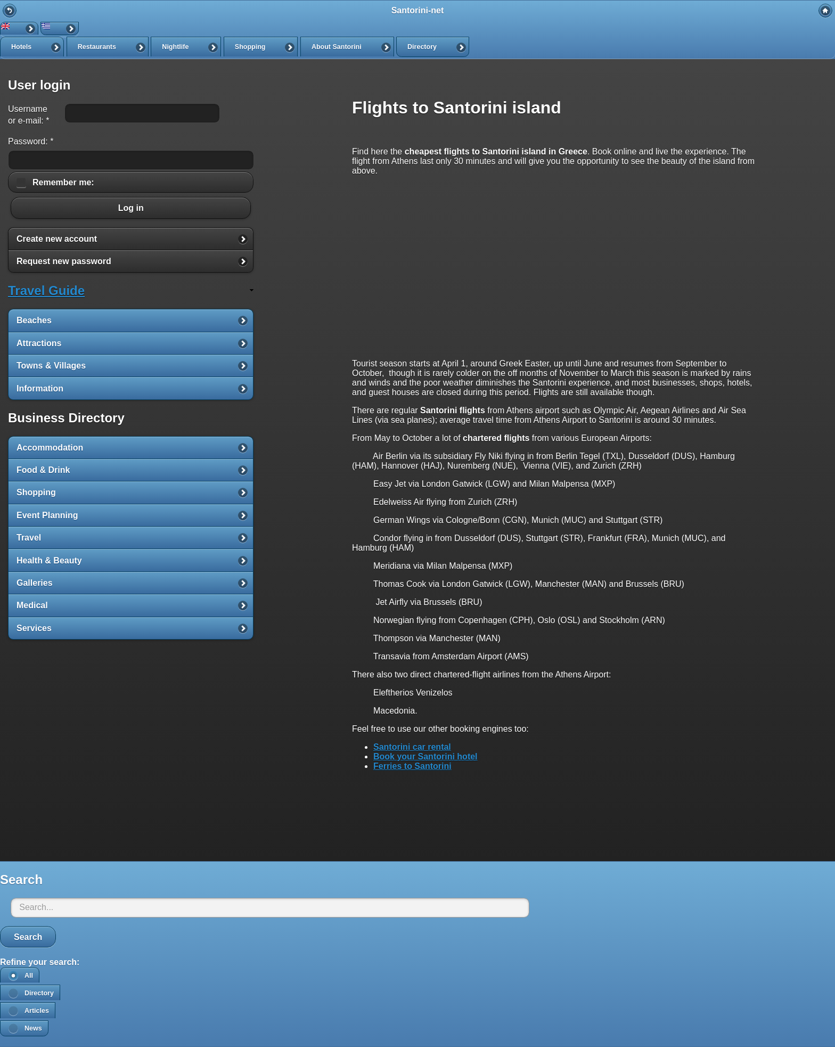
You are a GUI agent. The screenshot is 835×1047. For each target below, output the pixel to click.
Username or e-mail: (28, 114)
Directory (422, 47)
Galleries (35, 582)
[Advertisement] (556, 824)
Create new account (57, 238)
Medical (32, 605)
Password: (30, 141)
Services (34, 628)
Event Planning (47, 515)
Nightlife (175, 47)
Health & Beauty (49, 560)
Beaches (34, 320)
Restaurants (97, 47)
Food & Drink (43, 470)
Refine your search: (39, 962)
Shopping (250, 47)
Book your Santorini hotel (425, 756)
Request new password (64, 261)
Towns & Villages (51, 365)
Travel (29, 537)
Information (40, 388)
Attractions (39, 343)
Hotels (21, 47)
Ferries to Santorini (412, 766)
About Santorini (337, 47)
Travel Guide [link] (46, 290)
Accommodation (50, 447)
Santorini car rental (412, 746)
